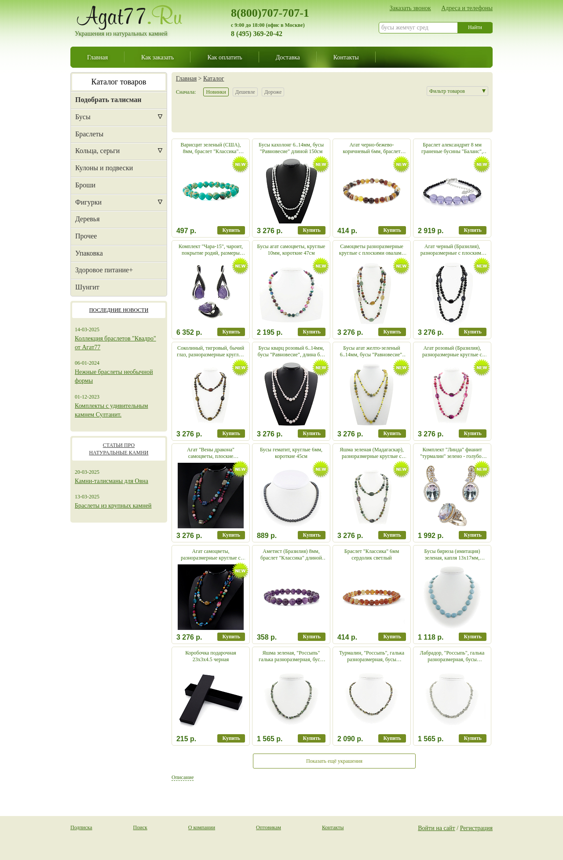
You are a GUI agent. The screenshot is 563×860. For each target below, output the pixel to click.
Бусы (83, 117)
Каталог (213, 78)
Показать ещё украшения (334, 761)
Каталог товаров (118, 81)
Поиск (140, 827)
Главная (97, 57)
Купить (231, 230)
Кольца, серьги (97, 150)
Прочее (86, 236)
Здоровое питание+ (104, 270)
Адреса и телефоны (467, 7)
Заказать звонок (410, 7)
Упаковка (89, 253)
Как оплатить (224, 57)
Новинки (216, 92)
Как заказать (157, 57)
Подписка (81, 827)
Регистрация (476, 827)
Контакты (346, 57)
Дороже (273, 92)
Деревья (87, 219)
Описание (183, 777)
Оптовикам (268, 827)
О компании (201, 827)
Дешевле (245, 92)
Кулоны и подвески (104, 168)
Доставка (288, 57)
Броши (85, 185)
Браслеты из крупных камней (113, 505)
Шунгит (87, 287)
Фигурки (88, 202)
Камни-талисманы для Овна (111, 481)
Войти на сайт (436, 827)
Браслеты (89, 134)
